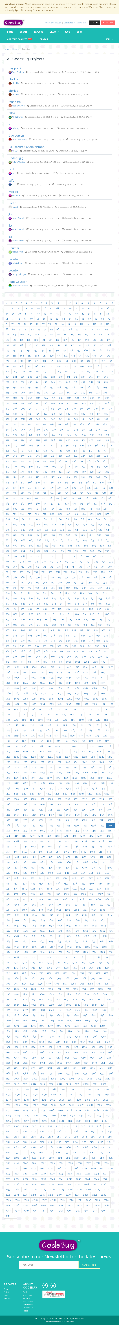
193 (110, 361)
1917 (82, 1042)
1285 (8, 783)
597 (29, 514)
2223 (8, 1173)
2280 (85, 1195)
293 (7, 403)
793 (97, 582)
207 (105, 366)
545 (81, 493)
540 (44, 493)
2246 (105, 1179)
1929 (75, 1047)
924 (22, 635)
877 (99, 614)
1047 (51, 683)
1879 (67, 1026)
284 (46, 398)
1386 (101, 820)
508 (30, 482)
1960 (8, 1063)
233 (83, 377)
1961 (16, 1063)
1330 (67, 799)
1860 (8, 1020)
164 (7, 355)
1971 (103, 1063)
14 (82, 303)
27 (51, 308)
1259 (8, 772)
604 (84, 514)
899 (54, 625)
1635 (34, 925)
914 (59, 630)
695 (31, 551)
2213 (33, 1168)
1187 (57, 741)
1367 (51, 815)
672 (70, 540)
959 (74, 646)
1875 (33, 1026)
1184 (32, 741)
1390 (25, 825)
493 (22, 477)
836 (108, 598)
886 (62, 619)
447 (98, 456)
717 (87, 556)
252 (14, 387)
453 (37, 461)
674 (85, 540)
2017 (59, 1084)
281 (22, 398)
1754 (73, 973)
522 (22, 487)
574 (74, 503)
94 (45, 329)
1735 (24, 968)
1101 (103, 704)
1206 (109, 746)
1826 (33, 1005)
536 (15, 493)
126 (58, 340)
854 (30, 609)
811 (22, 593)
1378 (33, 820)
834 (93, 598)
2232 (87, 1173)
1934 (8, 1052)
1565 (83, 894)
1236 (33, 762)
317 (81, 408)
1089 (104, 698)
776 (81, 577)
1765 (58, 978)
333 (91, 414)
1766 (67, 978)
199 (43, 366)
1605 (93, 910)
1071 (52, 693)
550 (7, 498)
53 (107, 313)
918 (88, 630)
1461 (75, 852)
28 (57, 308)
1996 (93, 1073)
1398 (93, 825)
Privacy (26, 1298)
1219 (107, 751)
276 (90, 392)
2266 (70, 1189)
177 (101, 355)
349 (106, 419)
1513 (83, 873)
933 (91, 635)
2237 (25, 1179)
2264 (52, 1189)
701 (77, 551)
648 (100, 530)
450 (15, 461)
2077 (60, 1110)
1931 (93, 1047)
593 (105, 509)
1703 (85, 952)
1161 (56, 730)
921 (111, 630)
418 (96, 445)
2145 (110, 1136)
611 (30, 519)
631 (77, 524)
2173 (16, 1152)
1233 (8, 762)
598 (37, 514)
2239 (43, 1179)
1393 (50, 825)
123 (36, 340)
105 (14, 334)
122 (28, 340)
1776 (40, 983)
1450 (93, 846)
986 (69, 656)
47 (70, 313)
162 (100, 350)
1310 (8, 793)
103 (106, 329)
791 (82, 582)
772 (52, 577)
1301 (34, 788)
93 (39, 329)
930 (68, 635)
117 (100, 334)
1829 (60, 1005)
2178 (57, 1152)
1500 (84, 867)
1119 (31, 714)
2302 (70, 1205)
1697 (34, 952)
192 (103, 361)
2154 (75, 1142)
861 (83, 609)
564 (110, 498)
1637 (51, 925)
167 (29, 355)
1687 (52, 947)
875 (84, 614)
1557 (16, 894)
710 (38, 556)
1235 (25, 762)
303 (84, 403)
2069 (99, 1105)
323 (15, 414)
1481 (25, 862)
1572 (32, 899)
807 (100, 588)
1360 (100, 809)
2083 (8, 1115)
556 (51, 498)
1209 (25, 751)
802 (60, 588)
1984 (101, 1068)
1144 (24, 725)
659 (75, 535)
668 (39, 540)
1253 (67, 767)
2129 (84, 1131)
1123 (64, 714)
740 (37, 567)
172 (66, 355)
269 (38, 392)
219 (88, 371)
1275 (33, 778)
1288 (33, 783)
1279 (66, 778)
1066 (8, 693)
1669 (8, 941)
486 (76, 472)
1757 (98, 973)
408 (23, 445)
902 (77, 625)
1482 (33, 862)
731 (81, 561)
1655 (102, 931)
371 (61, 429)
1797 (109, 989)
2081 (96, 1110)
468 (46, 466)
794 (105, 582)
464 (15, 466)
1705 (102, 952)
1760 (16, 978)
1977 (41, 1068)
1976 (32, 1068)
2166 (68, 1147)
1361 (108, 809)
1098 (77, 704)
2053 (61, 1100)
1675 (59, 941)
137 (29, 345)
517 (94, 482)
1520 (32, 878)
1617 (92, 915)
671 (62, 540)
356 (52, 424)
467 (38, 466)
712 (51, 556)
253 (22, 387)
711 (44, 556)
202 (66, 366)
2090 (72, 1115)
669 (47, 540)
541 (52, 493)
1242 (84, 762)
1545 (24, 888)
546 (89, 493)
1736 (33, 968)
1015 (93, 667)
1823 (8, 1005)
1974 (16, 1068)
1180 (105, 735)
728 (59, 561)
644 (69, 530)
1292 (68, 783)
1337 (16, 804)
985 (61, 656)
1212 (50, 751)
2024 (17, 1089)
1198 (40, 746)
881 (23, 619)
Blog (67, 32)
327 (45, 414)
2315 (77, 1210)
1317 (65, 793)
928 (53, 635)
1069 (34, 693)
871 (54, 614)
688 (86, 545)
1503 (109, 867)
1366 (42, 815)
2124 (42, 1131)
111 (58, 334)
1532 (24, 883)
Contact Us (28, 1308)
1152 (89, 725)
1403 (25, 830)
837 (7, 604)
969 (46, 651)
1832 (86, 1005)
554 (36, 498)
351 (14, 424)
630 (70, 524)
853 (22, 609)
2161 (25, 1147)
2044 (88, 1094)
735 (111, 561)
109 (44, 334)
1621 (16, 920)
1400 (110, 825)
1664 (68, 936)
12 (69, 303)
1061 (68, 688)
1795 (92, 989)
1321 (98, 793)
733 (96, 561)
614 (53, 519)
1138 (81, 720)
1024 (59, 672)
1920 (107, 1042)
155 (49, 350)
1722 (24, 962)
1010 (52, 667)
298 (45, 403)
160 (86, 350)
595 (14, 514)
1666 (86, 936)
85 (94, 324)
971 (61, 651)
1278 (57, 778)
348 (98, 419)
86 (101, 324)
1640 (77, 925)
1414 (8, 836)
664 (8, 540)
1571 (24, 899)
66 (83, 319)
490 (107, 472)
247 (83, 382)
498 (60, 477)
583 (30, 509)
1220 (8, 757)
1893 (86, 1031)
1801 (33, 994)
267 (23, 392)
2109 (25, 1126)
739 (30, 567)
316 (74, 408)
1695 (16, 952)
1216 (83, 751)
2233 (96, 1173)
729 (66, 561)
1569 (8, 899)
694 (23, 551)
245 (68, 382)
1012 (68, 667)
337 (15, 419)
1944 (93, 1052)
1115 (105, 709)
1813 (33, 999)
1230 (93, 757)
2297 (25, 1205)
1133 (40, 720)
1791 (59, 989)
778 (95, 577)
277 (97, 392)
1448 (75, 846)
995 (30, 662)
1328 (50, 799)
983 (46, 656)
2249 (25, 1184)
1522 (48, 878)
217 (73, 371)
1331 (76, 799)
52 (101, 313)
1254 (75, 767)
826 (31, 598)
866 (15, 614)
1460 (66, 852)
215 (59, 371)
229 (53, 377)
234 (91, 377)
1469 (34, 857)
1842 (68, 1010)
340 (38, 419)
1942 (76, 1052)
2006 (71, 1078)
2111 (42, 1126)
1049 (68, 683)
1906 (94, 1036)
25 (38, 308)
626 (38, 524)
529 (74, 487)
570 (45, 503)
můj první (15, 68)
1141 (106, 720)
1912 (41, 1042)
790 (75, 582)
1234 (16, 762)
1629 (86, 920)
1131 (24, 720)
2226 (34, 1173)
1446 (58, 846)
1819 (83, 999)
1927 (58, 1047)
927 (45, 635)
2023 (8, 1089)
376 (98, 429)
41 (32, 313)
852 (15, 609)
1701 (68, 952)
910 (30, 630)
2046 (106, 1094)
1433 (59, 841)
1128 (105, 714)
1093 (33, 704)
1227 (67, 757)
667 (31, 540)
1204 (91, 746)
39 (19, 313)
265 (7, 392)
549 (111, 493)
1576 (65, 899)
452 (29, 461)
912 (45, 630)
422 (15, 450)
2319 (8, 1216)
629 (62, 524)
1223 (33, 757)
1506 (24, 873)
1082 (42, 698)
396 (38, 440)
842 (46, 604)
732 (88, 561)
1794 (84, 989)
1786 (16, 989)
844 (62, 604)
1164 (81, 730)
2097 (26, 1121)
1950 (33, 1057)
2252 (51, 1184)
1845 (94, 1010)
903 (85, 625)
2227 (43, 1173)
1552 (82, 888)
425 (37, 450)
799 (37, 588)
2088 (54, 1115)
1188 (66, 741)
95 (51, 329)
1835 (8, 1010)
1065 (103, 688)
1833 (94, 1005)
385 (61, 435)
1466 (8, 857)
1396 (76, 825)
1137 (73, 720)
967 (31, 651)
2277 (59, 1195)
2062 (35, 1105)
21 (13, 308)
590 (83, 509)
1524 (65, 878)
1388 (8, 825)
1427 (8, 841)
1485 (59, 862)
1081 (34, 698)
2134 (16, 1136)
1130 (16, 720)
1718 (97, 957)
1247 (16, 767)
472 (76, 466)
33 (89, 308)
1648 (42, 931)
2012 (16, 1084)
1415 (16, 836)
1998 (110, 1073)
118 (107, 334)
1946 (110, 1052)
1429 (25, 841)
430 (75, 450)
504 (106, 477)
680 (23, 545)
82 (75, 324)
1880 (76, 1026)
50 (89, 313)
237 (7, 382)
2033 (97, 1089)
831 (69, 598)
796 (15, 588)
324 (22, 414)
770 (38, 577)
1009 (43, 667)
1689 (69, 947)
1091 (16, 704)
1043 (16, 683)
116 (93, 334)
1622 (25, 920)
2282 (103, 1195)
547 (96, 493)
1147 (49, 725)
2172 (8, 1152)
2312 (51, 1210)
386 (69, 435)
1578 (81, 899)
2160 (16, 1147)
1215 (75, 751)
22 (19, 308)
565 (7, 503)
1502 (101, 867)
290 (92, 398)
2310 (35, 1210)
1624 (42, 920)
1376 (16, 820)
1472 (59, 857)
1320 (90, 793)
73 (19, 324)
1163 (73, 730)
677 (107, 540)
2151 (50, 1142)
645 (77, 530)
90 (20, 329)
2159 (8, 1147)
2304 (88, 1205)
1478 (109, 857)
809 (8, 593)
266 (15, 392)
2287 (44, 1200)
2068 (90, 1105)
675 (92, 540)
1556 (8, 894)
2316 (85, 1210)
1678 (84, 941)
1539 (83, 883)
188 (74, 361)
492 (15, 477)
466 (31, 466)
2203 (52, 1163)
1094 (42, 704)
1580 (98, 899)
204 (82, 366)
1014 (85, 667)
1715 (73, 957)
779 (103, 577)
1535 (49, 883)
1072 (60, 693)
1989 (34, 1073)
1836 (16, 1010)
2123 (33, 1131)
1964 (42, 1063)
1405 (42, 830)
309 (23, 408)
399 (60, 440)
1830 (68, 1005)
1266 (68, 772)
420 (111, 445)
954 (37, 646)
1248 (25, 767)
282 (30, 398)
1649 (51, 931)
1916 (74, 1042)
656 (53, 535)
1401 (8, 830)
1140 (98, 720)
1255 (84, 767)
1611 (43, 915)
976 (98, 651)
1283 (100, 778)
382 (38, 435)
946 (83, 640)
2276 (50, 1195)
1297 (110, 783)
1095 (51, 704)
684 (54, 545)
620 (98, 519)
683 (46, 545)
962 (97, 646)
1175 (64, 735)
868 (31, 614)
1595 (8, 910)
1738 (49, 968)
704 (99, 551)
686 (70, 545)
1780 (73, 983)
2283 (8, 1200)
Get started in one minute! (75, 23)
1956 (83, 1057)
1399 (102, 825)
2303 (79, 1205)
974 (83, 651)
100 (84, 329)
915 (66, 630)
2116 (83, 1126)
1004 (103, 662)
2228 (52, 1173)
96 (58, 329)
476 (106, 466)
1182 (16, 741)
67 (89, 319)
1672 (33, 941)
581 (15, 509)
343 (60, 419)
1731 (100, 962)
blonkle (13, 79)
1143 (16, 725)
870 (47, 614)
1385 (93, 820)
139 (43, 345)
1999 (8, 1078)
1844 (86, 1010)
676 (100, 540)
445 (83, 456)
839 (23, 604)
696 (38, 551)
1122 (56, 714)
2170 (103, 1147)
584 (38, 509)
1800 (25, 994)
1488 (85, 862)
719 (101, 556)
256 (44, 387)
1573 (41, 899)
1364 (25, 815)
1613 (59, 915)
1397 (85, 825)
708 (23, 556)
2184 (109, 1152)
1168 (8, 735)
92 (32, 329)
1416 (24, 836)
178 (108, 355)
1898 (25, 1036)
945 (75, 640)
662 (99, 535)
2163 (42, 1147)
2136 (33, 1136)
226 (30, 377)
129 (79, 340)
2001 (25, 1078)
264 (105, 387)
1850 (34, 1015)
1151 (81, 725)
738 (22, 567)
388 (84, 435)
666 (23, 540)
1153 (97, 725)
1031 (16, 677)
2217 (67, 1168)
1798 (8, 994)
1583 (16, 904)
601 (60, 514)
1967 (68, 1063)
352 (22, 424)
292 (107, 398)
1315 (48, 793)
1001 (77, 662)
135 (14, 345)
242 (45, 382)
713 (59, 556)
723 (22, 561)
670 (55, 540)
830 (62, 598)
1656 (110, 931)
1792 (67, 989)
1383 (75, 820)
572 (59, 503)
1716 (81, 957)
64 (70, 319)
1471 (51, 857)
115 (86, 334)
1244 (101, 762)
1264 (50, 772)
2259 (8, 1189)
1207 (8, 751)
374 (83, 429)
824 (15, 598)
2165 (59, 1147)
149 (7, 350)
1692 (95, 947)
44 (51, 313)
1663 (59, 936)
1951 (42, 1057)
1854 (68, 1015)
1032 (25, 677)
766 (7, 577)
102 (98, 329)
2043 (79, 1094)
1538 (74, 883)
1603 (76, 910)
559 (72, 498)
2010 (107, 1078)
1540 (91, 883)
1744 (99, 968)
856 (45, 609)
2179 (66, 1152)
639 (31, 530)
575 (81, 503)
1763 (41, 978)
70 (109, 319)
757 (50, 572)
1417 (32, 836)
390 (100, 435)
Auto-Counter (18, 281)
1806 (77, 994)
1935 (16, 1052)
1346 (93, 804)
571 (52, 503)
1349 (8, 809)
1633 (16, 925)
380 (23, 435)
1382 (67, 820)
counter (14, 259)
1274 (24, 778)
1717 (89, 957)
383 (46, 435)
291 (99, 398)
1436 (84, 841)
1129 (8, 720)
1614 (67, 915)
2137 (42, 1136)
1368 (59, 815)
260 (74, 387)
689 (94, 545)
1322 (106, 793)
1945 (101, 1052)
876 (92, 614)
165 (14, 355)
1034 (42, 677)
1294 (85, 783)
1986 (8, 1073)
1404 (33, 830)
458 (74, 461)
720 (109, 556)
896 (31, 625)
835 (100, 598)
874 (77, 614)
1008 (34, 667)
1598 (33, 910)
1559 (32, 894)
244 (60, 382)
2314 (68, 1210)
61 (50, 319)
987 (76, 656)
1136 (65, 720)
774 (66, 577)
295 (22, 403)
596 (22, 514)
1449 (84, 846)
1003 (95, 662)
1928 (67, 1047)
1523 (57, 878)
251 (7, 387)
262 (89, 387)
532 (96, 487)
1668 (104, 936)
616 (68, 519)
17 (100, 303)
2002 (34, 1078)
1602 (67, 910)
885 (54, 619)
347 (91, 419)
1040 (94, 677)
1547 (41, 888)
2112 (50, 1126)
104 (7, 334)
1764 (50, 978)
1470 (42, 857)
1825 (25, 1005)
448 (106, 456)
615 (60, 519)
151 (21, 350)
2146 (8, 1142)
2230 (70, 1173)
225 (22, 377)
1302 (42, 788)
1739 (58, 968)
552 (21, 498)
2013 (25, 1084)
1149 (65, 725)
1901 (51, 1036)
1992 (59, 1073)
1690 (78, 947)
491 (7, 477)
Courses (7, 1289)
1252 (58, 767)
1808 (95, 994)
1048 (59, 683)
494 (30, 477)
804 (76, 588)
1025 (68, 672)
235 (98, 377)
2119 (107, 1126)
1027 (85, 672)
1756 (90, 973)
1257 (100, 767)
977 (105, 651)
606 (99, 514)
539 (37, 493)
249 (98, 382)
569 (38, 503)
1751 (49, 973)
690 (102, 545)
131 (94, 340)
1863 (34, 1020)
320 (103, 408)
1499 (75, 867)
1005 (8, 667)
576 (88, 503)
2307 (8, 1210)
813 (37, 593)
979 (15, 656)
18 (106, 303)
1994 (76, 1073)
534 (111, 487)
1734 (16, 968)
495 (37, 477)
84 (88, 324)
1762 (33, 978)
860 (76, 609)
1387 (110, 820)
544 (74, 493)
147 (101, 345)
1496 (50, 867)
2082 (105, 1110)
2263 (43, 1189)
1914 (58, 1042)
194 (7, 366)
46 (63, 313)
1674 (50, 941)
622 (7, 524)
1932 (101, 1047)
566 (15, 503)
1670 (16, 941)
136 (22, 345)
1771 (109, 978)
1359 (91, 809)
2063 (44, 1105)
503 (98, 477)
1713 (57, 957)
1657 (8, 936)
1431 (42, 841)
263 (97, 387)
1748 (24, 973)
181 (22, 361)
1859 (110, 1015)
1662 (51, 936)
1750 (41, 973)
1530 (8, 883)
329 (60, 414)
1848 (16, 1015)
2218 (75, 1168)
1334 (101, 799)
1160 (48, 730)
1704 (94, 952)
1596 (16, 910)
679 (15, 545)
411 (45, 445)
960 (82, 646)
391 (107, 435)
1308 (94, 788)
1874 (25, 1026)
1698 (42, 952)
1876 (41, 1026)
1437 (93, 841)
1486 (68, 862)
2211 (16, 1168)
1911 (33, 1042)
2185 (8, 1158)
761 (80, 572)
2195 (93, 1158)
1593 (101, 904)
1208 (16, 751)
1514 (91, 873)
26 (44, 308)
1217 (91, 751)
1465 (109, 852)
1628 (77, 920)
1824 (16, 1005)
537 (22, 493)
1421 (66, 836)
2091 (81, 1115)
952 (22, 646)
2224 (16, 1173)
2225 (25, 1173)
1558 (24, 894)
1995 (85, 1073)
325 (30, 414)
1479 (8, 862)
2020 (86, 1084)
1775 (32, 983)
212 (37, 371)
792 (90, 582)
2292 (88, 1200)
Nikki (12, 113)
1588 (59, 904)
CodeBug (14, 22)
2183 (100, 1152)
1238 (50, 762)
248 (91, 382)
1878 (58, 1026)
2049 (26, 1100)
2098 (35, 1121)
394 (22, 440)
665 (15, 540)
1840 (51, 1010)
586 (53, 509)
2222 (110, 1168)
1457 (41, 852)
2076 (51, 1110)
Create (23, 32)
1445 (50, 846)
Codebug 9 (16, 158)
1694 (8, 952)
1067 (17, 693)
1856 (84, 1015)
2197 (110, 1158)
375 (90, 429)
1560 (41, 894)
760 (73, 572)
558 (65, 498)
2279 (77, 1195)
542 (59, 493)
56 (19, 319)
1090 (8, 704)
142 (65, 345)
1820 (91, 999)
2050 (35, 1100)
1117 (16, 714)
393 (15, 440)
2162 (33, 1147)
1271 (111, 772)
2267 (79, 1189)
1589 (67, 904)
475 (98, 466)
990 (100, 656)
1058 (42, 688)
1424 (91, 836)
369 (46, 429)
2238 (34, 1179)
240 (30, 382)
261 (82, 387)
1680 (101, 941)
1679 (93, 941)
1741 (75, 968)
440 (45, 456)
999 (60, 662)
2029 (62, 1089)
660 (83, 535)
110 (51, 334)
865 (7, 614)
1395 (68, 825)
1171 (33, 735)
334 (98, 414)
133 (108, 340)
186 (59, 361)
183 (36, 361)
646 (85, 530)
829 (54, 598)
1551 (75, 888)
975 (90, 651)
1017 (110, 667)
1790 (50, 989)
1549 (58, 888)
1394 (59, 825)
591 (90, 509)
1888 (43, 1031)
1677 (76, 941)
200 (51, 366)
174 (80, 355)
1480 (16, 862)
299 (53, 403)
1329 (59, 799)
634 (100, 524)
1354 (49, 809)
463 (7, 466)
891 (102, 619)
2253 (60, 1184)
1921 (8, 1047)
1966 (59, 1063)
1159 (40, 730)
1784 (107, 983)
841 (38, 604)
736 (7, 567)
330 (68, 414)
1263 (42, 772)
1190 (83, 741)
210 (23, 371)
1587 (50, 904)
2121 (16, 1131)
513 (66, 482)
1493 (24, 867)
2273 (25, 1195)
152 (28, 350)
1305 (68, 788)
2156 (92, 1142)
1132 (32, 720)
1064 (94, 688)
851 (7, 609)
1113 (90, 709)
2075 (42, 1110)
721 (7, 561)
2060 (17, 1105)
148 (109, 345)
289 (84, 398)
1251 (50, 767)
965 (15, 651)
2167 (77, 1147)
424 (30, 450)
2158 (108, 1142)
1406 (50, 830)
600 (52, 514)
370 (54, 429)
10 (58, 303)
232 (75, 377)
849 (100, 604)
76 (37, 324)
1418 (40, 836)
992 (7, 662)
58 (31, 319)
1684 (25, 947)
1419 (49, 836)
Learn (53, 32)
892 (109, 619)
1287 (25, 783)
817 (67, 593)
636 (8, 530)
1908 (8, 1042)
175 (87, 355)
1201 (66, 746)
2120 (8, 1131)
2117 (91, 1126)
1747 (16, 973)
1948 (16, 1057)
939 (30, 640)
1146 (40, 725)
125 (50, 340)
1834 (103, 1005)
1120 (39, 714)
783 (22, 582)
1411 (94, 830)
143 (72, 345)
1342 (59, 804)
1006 (16, 667)
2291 (79, 1200)
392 (7, 440)
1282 (92, 778)
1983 (92, 1068)
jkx (10, 214)
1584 (25, 904)
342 (53, 419)
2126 (58, 1131)
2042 (70, 1094)
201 (59, 366)
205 (90, 366)
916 (74, 630)
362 (97, 424)
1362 (8, 815)
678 (7, 545)
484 (61, 472)
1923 (24, 1047)
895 (23, 625)
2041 (62, 1094)
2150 (42, 1142)
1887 (34, 1031)
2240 (52, 1179)
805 (84, 588)
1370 (77, 815)
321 (111, 408)
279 (7, 398)
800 (45, 588)
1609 (25, 915)
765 (110, 572)
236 (106, 377)
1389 (16, 825)
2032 (88, 1089)
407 (15, 445)
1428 (16, 841)
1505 (16, 873)
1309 (103, 788)
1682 (8, 947)
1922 (16, 1047)
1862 (25, 1020)
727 (51, 561)
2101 (61, 1121)
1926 (50, 1047)
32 (83, 308)
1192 (99, 741)
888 (78, 619)
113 (72, 334)
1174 (57, 735)
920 (103, 630)
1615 (76, 915)
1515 (99, 873)
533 (104, 487)
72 (12, 324)
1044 (25, 683)
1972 (111, 1063)
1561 (49, 894)
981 (30, 656)
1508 (42, 873)
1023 (50, 672)
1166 (98, 730)
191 (95, 361)
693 (15, 551)
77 (43, 324)
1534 (41, 883)
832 (77, 598)
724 (29, 561)
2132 (110, 1131)
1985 (109, 1068)
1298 (8, 788)
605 (91, 514)
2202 (43, 1163)
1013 (77, 667)
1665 (77, 936)
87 (107, 324)
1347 (101, 804)
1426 (108, 836)
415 (74, 445)
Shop (79, 32)
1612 (51, 915)
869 (39, 614)
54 (7, 319)
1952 (50, 1057)
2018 (68, 1084)
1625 (51, 920)
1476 (92, 857)
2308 (17, 1210)
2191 (60, 1158)
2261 (25, 1189)
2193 (76, 1158)
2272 (16, 1195)
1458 (49, 852)
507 (22, 482)
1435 (76, 841)
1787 (25, 989)
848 (92, 604)
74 (25, 324)
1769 (92, 978)
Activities (8, 1292)
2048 (17, 1100)
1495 (41, 867)
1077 (102, 693)
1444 (42, 846)
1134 (48, 720)
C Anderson (16, 135)
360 (82, 424)
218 (81, 371)
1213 (58, 751)
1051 (86, 683)
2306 (106, 1205)
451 (22, 461)
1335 (110, 799)
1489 (94, 862)
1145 (32, 725)
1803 (51, 994)
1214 (66, 751)
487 (84, 472)
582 (22, 509)
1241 (76, 762)
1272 (8, 778)
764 (103, 572)
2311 (43, 1210)
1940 (59, 1052)
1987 (16, 1073)
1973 (8, 1068)
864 (107, 609)
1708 (16, 957)
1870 (96, 1020)
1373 (102, 815)
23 (25, 308)
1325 (25, 799)
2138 (50, 1136)
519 (109, 482)
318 (88, 408)
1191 (91, 741)
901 (69, 625)
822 (105, 593)
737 (15, 567)
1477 (101, 857)
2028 (53, 1089)
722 (14, 561)
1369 (68, 815)
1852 (50, 1015)
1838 (33, 1010)
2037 (26, 1094)
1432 (50, 841)
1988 (25, 1073)
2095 (8, 1121)
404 (99, 440)
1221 (16, 757)
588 (68, 509)
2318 (102, 1210)
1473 (67, 857)
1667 (95, 936)
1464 (101, 852)
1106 (33, 709)
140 (51, 345)
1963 (33, 1063)
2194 (85, 1158)
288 (77, 398)
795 (7, 588)
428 (60, 450)
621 (105, 519)
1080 (25, 698)
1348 (110, 804)
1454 (16, 852)
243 (53, 382)
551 (14, 498)
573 (67, 503)
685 (62, 545)
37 (7, 313)
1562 (57, 894)
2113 (58, 1126)
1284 (109, 778)
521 (14, 487)
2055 (79, 1100)
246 (75, 382)
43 (45, 313)
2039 (44, 1094)
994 (22, 662)
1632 (8, 925)
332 (83, 414)
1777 (48, 983)
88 (7, 329)
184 (44, 361)
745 (73, 567)
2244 (87, 1179)
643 (62, 530)
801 (53, 588)
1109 (58, 709)
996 (38, 662)
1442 (24, 846)
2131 (101, 1131)
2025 (26, 1089)
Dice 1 (13, 203)
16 (94, 303)
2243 (78, 1179)
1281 (83, 778)
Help (108, 39)
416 (82, 445)
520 (7, 487)
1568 (108, 894)
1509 (50, 873)
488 (92, 472)
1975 (24, 1068)
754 (29, 572)
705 (107, 551)
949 (106, 640)
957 (59, 646)
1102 (111, 704)
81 (69, 324)
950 (7, 646)
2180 (74, 1152)
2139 (59, 1136)
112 (65, 334)
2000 (17, 1078)
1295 (93, 783)
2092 (90, 1115)
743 (59, 567)
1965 (51, 1063)
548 (104, 493)
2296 (16, 1205)
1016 (102, 667)
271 (53, 392)
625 (31, 524)
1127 (97, 714)
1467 (16, 857)
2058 (105, 1100)
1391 (34, 825)
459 (82, 461)
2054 (70, 1100)
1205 (100, 746)
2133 (8, 1136)
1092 (25, 704)
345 (75, 419)
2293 (97, 1200)
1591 (84, 904)
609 (16, 519)
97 (64, 329)
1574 (49, 899)
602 (68, 514)
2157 (100, 1142)
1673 (42, 941)
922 (7, 635)
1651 (68, 931)
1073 (68, 693)
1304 (59, 788)
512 (59, 482)
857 (52, 609)
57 (25, 319)
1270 (103, 772)
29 (64, 308)
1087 (86, 698)
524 (37, 487)
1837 (25, 1010)
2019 (77, 1084)
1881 (85, 1026)
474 (91, 466)
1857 (93, 1015)
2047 (8, 1100)
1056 (24, 688)
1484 (50, 862)
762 (88, 572)
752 (14, 572)
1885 (16, 1031)
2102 (70, 1121)
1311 (16, 793)
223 (7, 377)
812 (30, 593)
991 (107, 656)
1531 (16, 883)
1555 (107, 888)
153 (35, 350)
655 (45, 535)
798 (29, 588)
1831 (77, 1005)
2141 (76, 1136)
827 (38, 598)
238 (15, 382)
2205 (70, 1163)
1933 (109, 1047)
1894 (95, 1031)
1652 (77, 931)
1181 (8, 741)
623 (15, 524)
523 (29, 487)
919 (96, 630)
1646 (25, 931)
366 (23, 429)
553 (29, 498)
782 (15, 582)
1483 (42, 862)
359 (74, 424)
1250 (42, 767)
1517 (8, 878)
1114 (98, 709)
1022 (42, 672)
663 (107, 535)
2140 (67, 1136)
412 (53, 445)
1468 (25, 857)
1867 (69, 1020)
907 (7, 630)
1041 (103, 677)
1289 (42, 783)
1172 (40, 735)
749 (102, 567)
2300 (52, 1205)
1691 (87, 947)
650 (7, 535)
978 (7, 656)
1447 (67, 846)
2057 (96, 1100)
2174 (24, 1152)
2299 (43, 1205)
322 (7, 414)
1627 (68, 920)
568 (30, 503)
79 (56, 324)
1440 (8, 846)
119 (7, 340)
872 (62, 614)
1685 (34, 947)
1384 (84, 820)
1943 (84, 1052)
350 (7, 424)
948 (98, 640)
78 (49, 324)
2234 (105, 1173)
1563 (66, 894)
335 (106, 414)
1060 (59, 688)
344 (68, 419)
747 (88, 567)
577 (95, 503)
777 (88, 577)
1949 (25, 1057)
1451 (101, 846)
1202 (74, 746)
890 (94, 619)
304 (91, 403)
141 (58, 345)
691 (109, 545)
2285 (26, 1200)
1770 (101, 978)
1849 (25, 1015)
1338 (25, 804)
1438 (101, 841)
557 (58, 498)
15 (88, 303)
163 (108, 350)
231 (68, 377)
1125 (80, 714)
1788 (33, 989)
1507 (33, 873)
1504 (8, 873)
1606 (102, 910)
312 (45, 408)
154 (42, 350)
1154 (105, 725)
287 (69, 398)
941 (45, 640)
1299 (16, 788)
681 (31, 545)
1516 (107, 873)
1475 (84, 857)
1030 (8, 677)
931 (75, 635)
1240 (67, 762)
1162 (64, 730)
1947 (8, 1057)
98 (70, 329)
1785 (8, 989)
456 (59, 461)
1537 (66, 883)
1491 (8, 867)
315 (66, 408)
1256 (92, 767)
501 (83, 477)
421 (7, 450)
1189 (74, 741)
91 (26, 329)
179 (7, 361)
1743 (91, 968)
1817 (66, 999)
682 (39, 545)
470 (62, 466)
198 (36, 366)
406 (8, 445)
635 (108, 524)
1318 (73, 793)
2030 (71, 1089)
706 (7, 556)
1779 (65, 983)
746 (80, 567)
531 (89, 487)
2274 (33, 1195)
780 (110, 577)
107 (29, 334)
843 (54, 604)
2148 (25, 1142)
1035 (51, 677)
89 (13, 329)
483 (53, 472)
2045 (97, 1094)
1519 (24, 878)
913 (52, 630)
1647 (34, 931)
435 (7, 456)
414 (67, 445)
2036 (17, 1094)
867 (23, 614)
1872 (8, 1026)
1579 (90, 899)
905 (100, 625)
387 (76, 435)
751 (7, 572)
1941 (67, 1052)
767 (15, 577)
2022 (103, 1084)
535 (7, 493)
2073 (25, 1110)
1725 (49, 962)
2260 (17, 1189)
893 (7, 625)
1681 (110, 941)
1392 (42, 825)
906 (108, 625)
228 (45, 377)
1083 (51, 698)
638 (23, 530)
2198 (8, 1163)
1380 (49, 820)
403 (91, 440)
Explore (38, 32)
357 (59, 424)
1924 (33, 1047)
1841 (60, 1010)
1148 (57, 725)
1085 (69, 698)
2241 (61, 1179)
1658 (16, 936)
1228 (75, 757)
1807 (86, 994)
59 (38, 319)
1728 (74, 962)
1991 (51, 1073)
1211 (42, 751)
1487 (77, 862)
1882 (93, 1026)
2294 (106, 1200)
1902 (60, 1036)
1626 (59, 920)
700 (69, 551)
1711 (41, 957)
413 (60, 445)
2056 (87, 1100)
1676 (67, 941)
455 (52, 461)
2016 (50, 1084)
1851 (42, 1015)
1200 (57, 746)
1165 (90, 730)
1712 (49, 957)
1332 (84, 799)
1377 (24, 820)
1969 (86, 1063)
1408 (68, 830)
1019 (16, 672)
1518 (15, 878)
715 (73, 556)
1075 (85, 693)
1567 (100, 894)
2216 (58, 1168)
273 (68, 392)
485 (68, 472)
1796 (100, 989)
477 (7, 472)
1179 (97, 735)
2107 (8, 1126)
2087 (44, 1115)
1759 (8, 978)
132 (101, 340)
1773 (16, 983)
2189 (42, 1158)
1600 (50, 910)
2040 (53, 1094)
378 (7, 435)
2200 (25, 1163)
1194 (8, 746)
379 (15, 435)
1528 (98, 878)
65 (76, 319)
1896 (8, 1036)
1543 (8, 888)
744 (66, 567)
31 (76, 308)
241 (38, 382)
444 (75, 456)
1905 (86, 1036)
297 (38, 403)
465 (23, 466)
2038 (35, 1094)
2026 (35, 1089)
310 (30, 408)
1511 (67, 873)
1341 (50, 804)
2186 (16, 1158)
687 (78, 545)
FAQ (25, 1292)
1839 (42, 1010)
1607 (8, 915)
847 (85, 604)
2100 (53, 1121)
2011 (8, 1084)
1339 (33, 804)
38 (13, 313)
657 (60, 535)
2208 (97, 1163)
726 (44, 561)
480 (30, 472)
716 (80, 556)
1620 (8, 920)
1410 (85, 830)
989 (92, 656)
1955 (75, 1057)
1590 (76, 904)
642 (54, 530)
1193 (107, 741)
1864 (43, 1020)
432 (90, 450)
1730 (91, 962)
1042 (8, 683)
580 (7, 509)
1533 (33, 883)
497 (52, 477)
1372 (94, 815)
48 (76, 313)
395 (30, 440)
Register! (108, 23)
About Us (27, 1295)
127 (65, 340)
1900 (42, 1036)
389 (92, 435)
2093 (98, 1115)
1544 (16, 888)
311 (37, 408)
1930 (84, 1047)
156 (57, 350)
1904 (77, 1036)
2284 (17, 1200)
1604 (85, 910)
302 (76, 403)
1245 (110, 762)
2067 (80, 1105)
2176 (41, 1152)
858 (60, 609)
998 (53, 662)
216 (66, 371)
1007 (25, 667)
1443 (33, 846)
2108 (16, 1126)
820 (90, 593)
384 (53, 435)
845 (69, 604)
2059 (8, 1105)
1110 (66, 709)
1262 (33, 772)
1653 (85, 931)
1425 (99, 836)
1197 (32, 746)
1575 (57, 899)
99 (77, 329)
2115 (75, 1126)
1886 (25, 1031)
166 (22, 355)
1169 (16, 735)
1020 (24, 672)
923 (15, 635)
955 (44, 646)
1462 (83, 852)
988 (84, 656)
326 (38, 414)
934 (98, 635)
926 (38, 635)
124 (43, 340)
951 (14, 646)
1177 (81, 735)
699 (62, 551)
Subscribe (89, 1264)
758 (58, 572)
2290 (71, 1200)
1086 (78, 698)
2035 (8, 1094)
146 (94, 345)
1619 (109, 915)
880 (15, 619)
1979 (58, 1068)
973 (76, 651)
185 (51, 361)
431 (83, 450)
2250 (34, 1184)
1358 (83, 809)
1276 (41, 778)
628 (54, 524)
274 (75, 392)
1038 (77, 677)
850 (108, 604)
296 (30, 403)
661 (91, 535)
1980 (66, 1068)
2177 (49, 1152)
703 (92, 551)
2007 (80, 1078)
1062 (76, 688)
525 (44, 487)
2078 (69, 1110)
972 (68, 651)
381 (30, 435)
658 (68, 535)
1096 (59, 704)
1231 (101, 757)
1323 (8, 799)
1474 (76, 857)
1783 (99, 983)
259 (66, 387)
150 (14, 350)
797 (22, 588)
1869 (87, 1020)
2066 (71, 1105)
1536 (57, 883)
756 (43, 572)
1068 (25, 693)
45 (57, 313)
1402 (16, 830)
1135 (57, 720)
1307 (85, 788)
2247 (8, 1184)
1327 (42, 799)
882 (31, 619)
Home (10, 32)
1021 (33, 672)
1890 (61, 1031)
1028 (94, 672)
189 (81, 361)
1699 (51, 952)
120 (14, 340)
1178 (88, 735)
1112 (82, 709)
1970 (94, 1063)
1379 (41, 820)
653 (30, 535)
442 (60, 456)
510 (45, 482)
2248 (16, 1184)
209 (15, 371)
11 (64, 303)
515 (80, 482)
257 (51, 387)
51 (95, 313)
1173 (48, 735)
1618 (101, 915)
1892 (78, 1031)
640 (39, 530)
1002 (86, 662)
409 (31, 445)
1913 (50, 1042)
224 (15, 377)
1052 (94, 683)
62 (57, 319)
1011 (60, 667)
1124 (72, 714)
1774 (24, 983)
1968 (77, 1063)
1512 (75, 873)
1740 (66, 968)
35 (102, 308)
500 (75, 477)
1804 (60, 994)
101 (91, 329)
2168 (85, 1147)
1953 (58, 1057)
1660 (33, 936)
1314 (40, 793)
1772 (8, 983)
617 (75, 519)
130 (87, 340)
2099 (44, 1121)
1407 (59, 830)
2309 (26, 1210)
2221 (102, 1168)
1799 (16, 994)
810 (15, 593)
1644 (8, 931)
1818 (74, 999)
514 (73, 482)
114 (79, 334)
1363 (16, 815)
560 (80, 498)
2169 (94, 1147)
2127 (67, 1131)
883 (39, 619)
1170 (24, 735)
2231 (78, 1173)
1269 (94, 772)
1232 (110, 757)
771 (45, 577)
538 (29, 493)
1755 (81, 973)
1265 (59, 772)
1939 (50, 1052)
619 (90, 519)
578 (103, 503)
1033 (33, 677)
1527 (90, 878)
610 (23, 519)
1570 (16, 899)
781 (7, 582)
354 (37, 424)
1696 (25, 952)
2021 (95, 1084)
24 (32, 308)
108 (37, 334)
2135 (25, 1136)
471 (69, 466)
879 (7, 619)
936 (7, 640)
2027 (44, 1089)
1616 (84, 915)
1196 (24, 746)
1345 (84, 804)
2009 (98, 1078)
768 (23, 577)
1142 (8, 725)
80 (62, 324)
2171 (111, 1147)
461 (97, 461)
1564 (75, 894)
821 (97, 593)
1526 (82, 878)
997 (45, 662)
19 (112, 303)
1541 (100, 883)
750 (110, 567)
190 (88, 361)
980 (23, 656)
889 (86, 619)
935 (106, 635)
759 (65, 572)
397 (45, 440)
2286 (35, 1200)
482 (45, 472)
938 (23, 640)
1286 (16, 783)
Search (44, 39)
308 (15, 408)
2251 (43, 1184)
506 (15, 482)
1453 (8, 852)
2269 (97, 1189)
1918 (90, 1042)
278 (105, 392)
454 (44, 461)
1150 (73, 725)
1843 (77, 1010)
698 (54, 551)
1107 (41, 709)
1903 (68, 1036)
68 (96, 319)
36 (108, 308)
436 (15, 456)
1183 (24, 741)
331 (75, 414)
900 (62, 625)
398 (53, 440)
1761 (24, 978)
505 (7, 482)
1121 (48, 714)
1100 (94, 704)
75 (31, 324)
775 (73, 577)
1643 (103, 925)
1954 (66, 1057)
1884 (8, 1031)
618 (82, 519)
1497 (58, 867)
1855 (76, 1015)
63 (63, 319)
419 (104, 445)
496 (45, 477)
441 (53, 456)
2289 (62, 1200)
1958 (100, 1057)
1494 (33, 867)
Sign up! (7, 1298)
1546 (33, 888)
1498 (67, 867)
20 (7, 308)
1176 (72, 735)
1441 (16, 846)
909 (23, 630)
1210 (34, 751)
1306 (77, 788)
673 (77, 540)
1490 (103, 862)
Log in (94, 23)
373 (76, 429)
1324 (16, 799)
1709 (25, 957)
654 (38, 535)
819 (82, 593)
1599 (41, 910)
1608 (16, 915)
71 (7, 324)
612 (38, 519)
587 (60, 509)
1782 (90, 983)
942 (53, 640)
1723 (33, 962)
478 (15, 472)
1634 (25, 925)
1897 (16, 1036)
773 (59, 577)
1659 (25, 936)
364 (7, 429)
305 (99, 403)
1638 (59, 925)
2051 (44, 1100)
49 (83, 313)
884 (47, 619)
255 (36, 387)
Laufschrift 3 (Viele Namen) (27, 147)
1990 (42, 1073)
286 (61, 398)
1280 (74, 778)
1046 (42, 683)
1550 (66, 888)
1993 (68, 1073)
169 (44, 355)
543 (66, 493)
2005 (62, 1078)
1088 (95, 698)
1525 (73, 878)
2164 (50, 1147)
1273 (16, 778)
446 (91, 456)
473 (84, 466)
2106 (104, 1121)
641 (46, 530)
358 (66, 424)
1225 (50, 757)
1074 (77, 693)
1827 (42, 1005)
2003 (44, 1078)
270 (46, 392)
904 (93, 625)
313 (52, 408)
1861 (17, 1020)
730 (74, 561)
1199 (49, 746)
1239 (59, 762)
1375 (8, 820)
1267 (77, 772)
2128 (75, 1131)
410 (38, 445)
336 (7, 419)
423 (22, 450)
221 (103, 371)
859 (68, 609)
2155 (84, 1142)
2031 (80, 1089)
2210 (8, 1168)
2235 (8, 1179)
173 (73, 355)
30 (70, 308)
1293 (76, 783)
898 (46, 625)
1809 (104, 994)
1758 (106, 973)
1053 (102, 683)
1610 (34, 915)
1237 (42, 762)
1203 (83, 746)
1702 (77, 952)
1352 (33, 809)
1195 (16, 746)
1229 (84, 757)
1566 (91, 894)
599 (44, 514)
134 (7, 345)
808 (108, 588)
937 (15, 640)
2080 (87, 1110)
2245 (96, 1179)
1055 (16, 688)
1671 (25, 941)
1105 (24, 709)
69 (102, 319)
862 (91, 609)
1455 (24, 852)
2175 (33, 1152)
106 (22, 334)
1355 (58, 809)
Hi (10, 124)
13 (76, 303)
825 (23, 598)
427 (52, 450)
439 (38, 456)
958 (66, 646)
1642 (94, 925)
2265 (61, 1189)
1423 (82, 836)
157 (64, 350)
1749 (32, 973)
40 (26, 313)
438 (30, 456)
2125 (50, 1131)
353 (29, 424)
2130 (93, 1131)
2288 (53, 1200)
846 (77, 604)
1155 (8, 730)
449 (7, 461)
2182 (92, 1152)
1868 (78, 1020)
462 (105, 461)
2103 (78, 1121)
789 (68, 582)
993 (15, 662)
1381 (58, 820)
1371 (86, 815)
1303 (51, 788)
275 (83, 392)
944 (68, 640)
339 (30, 419)
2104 (87, 1121)
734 (103, 561)
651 (15, 535)
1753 (65, 973)
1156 (15, 730)
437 (22, 456)
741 (44, 567)
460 (89, 461)
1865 (52, 1020)
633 (93, 524)
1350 (16, 809)
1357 (75, 809)
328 (53, 414)
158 (71, 350)
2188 (33, 1158)
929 (60, 635)
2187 (25, 1158)
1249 (33, 767)
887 (70, 619)
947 (91, 640)
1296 (102, 783)
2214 (42, 1168)
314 (59, 408)
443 (68, 456)
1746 (8, 973)
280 (15, 398)
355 (44, 424)
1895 (104, 1031)
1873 (16, 1026)
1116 (8, 714)
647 (93, 530)
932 (83, 635)
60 (44, 319)
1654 (94, 931)
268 (31, 392)
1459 (58, 852)
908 (15, 630)
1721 (16, 962)
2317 (94, 1210)
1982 (83, 1068)
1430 (33, 841)
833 (85, 598)
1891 (69, 1031)
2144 (101, 1136)
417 (89, 445)
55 (13, 319)
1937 (33, 1052)
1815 (49, 999)
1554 (99, 888)
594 (7, 514)
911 (37, 630)
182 (29, 361)
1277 (49, 778)
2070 (108, 1105)
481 (37, 472)
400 (68, 440)
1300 (25, 788)
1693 (104, 947)
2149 (33, 1142)
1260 (16, 772)
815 (52, 593)
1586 (42, 904)
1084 (60, 698)
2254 (69, 1184)
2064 (53, 1105)
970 (54, 651)
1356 (66, 809)
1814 (41, 999)
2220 (93, 1168)
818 (74, 593)
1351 (25, 809)
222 (111, 371)
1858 (101, 1015)
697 (46, 551)
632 (85, 524)
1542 (108, 883)
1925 (41, 1047)
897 (38, 625)
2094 (107, 1115)
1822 (108, 999)
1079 (16, 698)
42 (38, 313)
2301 (61, 1205)
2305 (97, 1205)
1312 (24, 793)
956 (52, 646)
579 (110, 503)
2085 (26, 1115)
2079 (78, 1110)
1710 (33, 957)
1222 (24, 757)
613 (45, 519)
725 (36, 561)
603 (76, 514)
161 (93, 350)
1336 (8, 804)
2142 (84, 1136)
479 (22, 472)
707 (15, 556)
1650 (60, 931)
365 (15, 429)
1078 (8, 698)
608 (8, 519)
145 (87, 345)
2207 (88, 1163)
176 (94, 355)
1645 (16, 931)
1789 (42, 989)
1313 (32, 793)
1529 (107, 878)
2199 (16, 1163)
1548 (49, 888)
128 (72, 340)
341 (45, 419)
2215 (50, 1168)
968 (38, 651)
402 (84, 440)
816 (60, 593)
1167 (106, 730)
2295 (8, 1205)
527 (59, 487)
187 (66, 361)
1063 (85, 688)
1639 (68, 925)
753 (21, 572)
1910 (25, 1042)
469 (54, 466)
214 (52, 371)
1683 (16, 947)
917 (81, 630)
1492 (16, 867)
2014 (33, 1084)
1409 (77, 830)
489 (99, 472)
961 (89, 646)
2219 (84, 1168)
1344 (76, 804)
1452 (109, 846)
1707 (8, 957)
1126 (88, 714)
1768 (84, 978)
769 (30, 577)
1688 (61, 947)
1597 (24, 910)
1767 (75, 978)
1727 (66, 962)
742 (51, 567)
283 (38, 398)
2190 (51, 1158)
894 (15, 625)
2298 (34, 1205)
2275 (42, 1195)
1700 (60, 952)
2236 (16, 1179)
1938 (42, 1052)
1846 (103, 1010)
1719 (106, 957)
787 (52, 582)
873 (69, 614)
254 (29, 387)
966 (23, 651)
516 (87, 482)
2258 (103, 1184)
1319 (81, 793)
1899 (34, 1036)
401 (76, 440)
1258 (108, 767)
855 (37, 609)
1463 (92, 852)
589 (75, 509)
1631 (103, 920)
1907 (103, 1036)
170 (52, 355)
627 (46, 524)
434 (106, 450)
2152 (58, 1142)
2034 (106, 1089)
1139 (90, 720)
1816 (57, 999)
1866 (60, 1020)
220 (96, 371)
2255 (77, 1184)
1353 (41, 809)
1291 (60, 783)
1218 (99, 751)
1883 (102, 1026)
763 (95, 572)
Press (25, 1311)
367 (31, 429)
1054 (8, 688)
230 (61, 377)
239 (22, 382)
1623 (33, 920)
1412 (102, 830)
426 (45, 450)
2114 (66, 1126)
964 (7, 651)
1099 (86, 704)
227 (38, 377)
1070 (43, 693)
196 (22, 366)
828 (46, 598)
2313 (60, 1210)
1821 (100, 999)
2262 (34, 1189)
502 (90, 477)
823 (7, 598)
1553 (91, 888)
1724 (41, 962)
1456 (33, 852)
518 (102, 482)
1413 (110, 830)
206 (97, 366)
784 (30, 582)
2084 (17, 1115)
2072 (16, 1110)
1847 (8, 1015)
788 (60, 582)
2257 (95, 1184)
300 (61, 403)
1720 (8, 962)
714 (66, 556)
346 (83, 419)
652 (22, 535)
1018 (8, 672)
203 (74, 366)
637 (15, 530)
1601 (58, 910)
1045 (34, 683)
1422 (74, 836)
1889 (52, 1031)
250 (106, 382)
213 (44, 371)
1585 (33, 904)
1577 (73, 899)
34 (95, 308)
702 (84, 551)
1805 (68, 994)
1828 (51, 1005)
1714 (65, 957)
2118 (99, 1126)
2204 (61, 1163)
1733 (8, 968)
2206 (79, 1163)
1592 (92, 904)
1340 (42, 804)
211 (30, 371)
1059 (50, 688)
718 (94, 556)
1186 (49, 741)
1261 (25, 772)
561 (87, 498)
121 (21, 340)
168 (37, 355)
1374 (110, 815)
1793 (75, 989)
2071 (8, 1110)
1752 (57, 973)
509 (38, 482)
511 (52, 482)
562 (95, 498)
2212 (24, 1168)
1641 (86, 925)
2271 (8, 1195)
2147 (16, 1142)
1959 (108, 1057)
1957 (92, 1057)
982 (38, 656)
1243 (93, 762)
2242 (69, 1179)
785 (37, 582)
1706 (110, 952)
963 (105, 646)
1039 (86, 677)
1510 (59, 873)
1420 (57, 836)
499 (68, 477)
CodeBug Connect (19, 39)
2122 (24, 1131)
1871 (104, 1020)
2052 (52, 1100)
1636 (42, 925)
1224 (42, 757)
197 (29, 366)
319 (96, 408)
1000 (68, 662)
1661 (42, 936)
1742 (82, 968)
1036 (59, 677)
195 (14, 366)
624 (23, 524)
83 (81, 324)
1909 (16, 1042)
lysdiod (13, 191)
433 (98, 450)
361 (89, 424)
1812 (24, 999)
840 (31, 604)
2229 (61, 1173)
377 (105, 429)
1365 (34, 815)
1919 (99, 1042)
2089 (63, 1115)
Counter (14, 248)
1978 (49, 1068)
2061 (26, 1105)
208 (8, 371)
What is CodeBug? (53, 23)
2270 (106, 1189)
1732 (108, 962)
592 (98, 509)
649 (108, 530)
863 (99, 609)
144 (80, 345)
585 (45, 509)
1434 (67, 841)
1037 (68, 677)
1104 (16, 709)
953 (29, 646)
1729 (83, 962)
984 (53, 656)
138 (36, 345)
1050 (77, 683)
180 (14, 361)
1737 (41, 968)
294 (15, 403)
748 (95, 567)
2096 (17, 1121)
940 (38, 640)
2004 (53, 1078)
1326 (33, 799)
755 (36, 572)
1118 (23, 714)
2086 (35, 1115)
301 (68, 403)
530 (82, 487)
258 (59, 387)
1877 (50, 1026)
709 (30, 556)
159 (78, 350)
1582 (8, 904)
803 (68, 588)
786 (45, 582)
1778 (57, 983)
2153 (67, 1142)
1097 (68, 704)
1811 (16, 999)
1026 (76, 672)
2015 (42, 1084)
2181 (83, 1152)
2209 (106, 1163)
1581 (107, 899)
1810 (8, 999)
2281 (94, 1195)
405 (107, 440)
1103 (8, 709)
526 (52, 487)
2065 (62, 1105)
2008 (89, 1078)
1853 (59, 1015)
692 (7, 551)
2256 (86, 1184)
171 (58, 355)
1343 (67, 804)
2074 (34, 1110)
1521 (40, 878)
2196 (102, 1158)
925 (30, 635)
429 (68, 450)
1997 (102, 1073)
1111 (74, 709)
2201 (34, 1163)
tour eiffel (15, 102)
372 (68, 429)
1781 (82, 983)
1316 (57, 793)
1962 (25, 1063)
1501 (93, 867)
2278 (68, 1195)
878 (107, 614)
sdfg (12, 180)
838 (15, 604)
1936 (24, 1052)
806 (92, 588)
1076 (94, 693)
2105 (96, 1121)
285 (53, 398)
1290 (51, 783)
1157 (24, 730)
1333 (93, 799)
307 (7, 408)
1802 (42, 994)
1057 (33, 688)
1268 (85, 772)
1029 (102, 672)
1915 (66, 1042)
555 (43, 498)
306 (107, 403)
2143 (93, 1136)
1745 (107, 968)
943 (60, 640)
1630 (94, 920)
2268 (88, 1189)
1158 (32, 730)
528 (66, 487)
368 (38, 429)
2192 (68, 1158)
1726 (57, 962)
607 (107, 514)
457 (66, 461)
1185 (41, 741)
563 (103, 498)
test (11, 169)
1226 (58, 757)
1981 (75, 1068)
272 (61, 392)
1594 (109, 904)
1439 (110, 841)
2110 (34, 1126)
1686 (43, 947)
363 (105, 424)
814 (45, 593)
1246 (8, 767)
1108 (49, 709)
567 (22, 503)
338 (23, 419)
